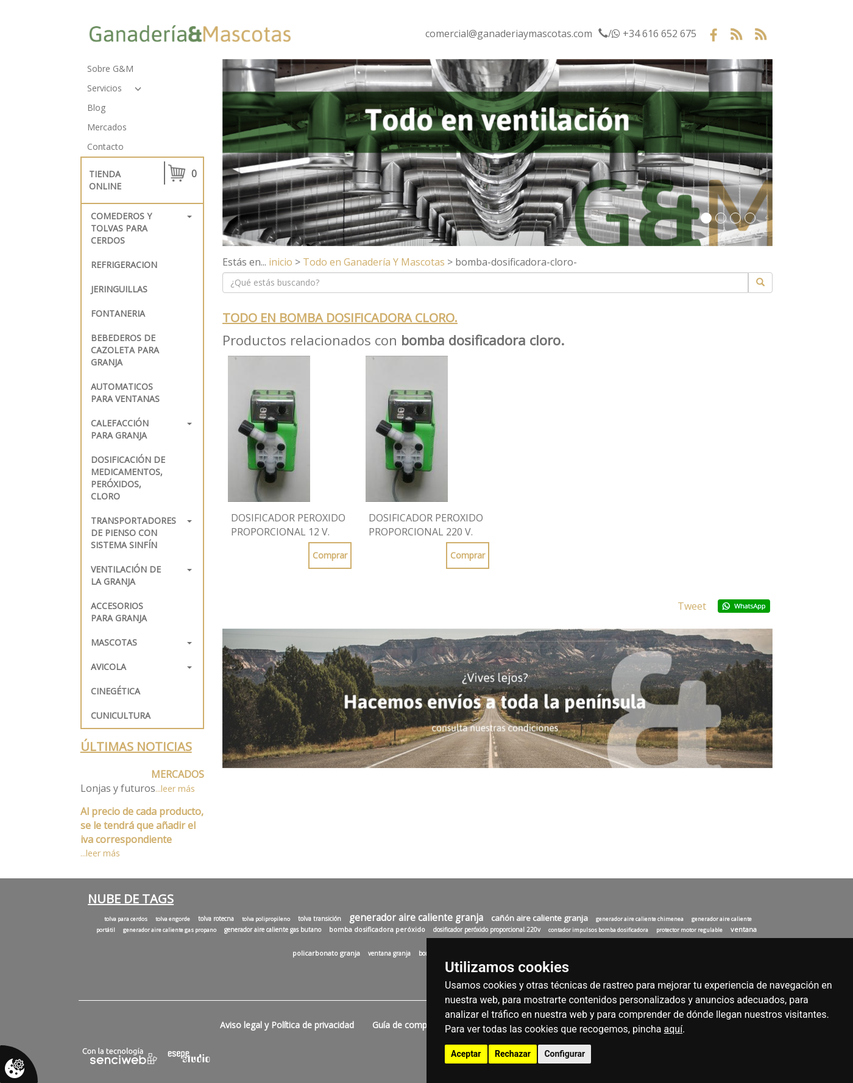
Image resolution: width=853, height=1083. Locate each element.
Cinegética (115, 691)
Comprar (330, 555)
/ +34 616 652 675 (647, 33)
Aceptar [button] (466, 1054)
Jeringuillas (119, 289)
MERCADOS (177, 774)
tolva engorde (172, 919)
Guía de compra (403, 1025)
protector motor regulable (689, 930)
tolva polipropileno (266, 919)
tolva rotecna (216, 918)
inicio (280, 262)
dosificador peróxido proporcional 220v (486, 929)
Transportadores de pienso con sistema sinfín (133, 533)
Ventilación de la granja (126, 575)
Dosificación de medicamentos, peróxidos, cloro (128, 478)
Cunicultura (120, 715)
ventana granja (389, 953)
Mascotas (114, 642)
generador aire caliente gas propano (169, 930)
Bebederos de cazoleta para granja (125, 350)
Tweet (692, 606)
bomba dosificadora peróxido (377, 929)
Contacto (105, 146)
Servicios (104, 88)
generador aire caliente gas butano (272, 929)
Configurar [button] (564, 1054)
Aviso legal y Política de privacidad (287, 1025)
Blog (96, 107)
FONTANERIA (118, 313)
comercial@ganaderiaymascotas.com (508, 33)
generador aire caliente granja (416, 917)
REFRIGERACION (124, 264)
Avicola (108, 666)
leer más (178, 788)
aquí (673, 1029)
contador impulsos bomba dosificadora (598, 930)
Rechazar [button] (513, 1054)
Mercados (107, 127)
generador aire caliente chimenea (640, 919)
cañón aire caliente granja (539, 917)
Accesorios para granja (119, 612)
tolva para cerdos (125, 919)
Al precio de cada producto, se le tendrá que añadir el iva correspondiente (142, 825)
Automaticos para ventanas (125, 392)
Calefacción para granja (120, 429)
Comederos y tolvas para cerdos (121, 228)
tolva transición (319, 918)
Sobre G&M (110, 68)
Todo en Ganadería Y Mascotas (374, 262)
